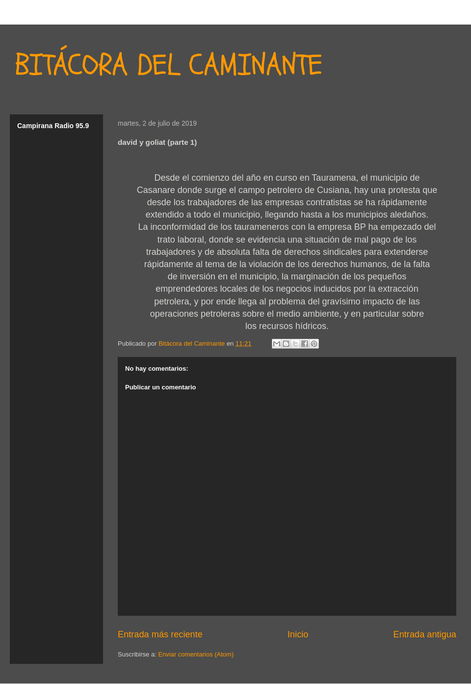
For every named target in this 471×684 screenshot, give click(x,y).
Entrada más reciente (160, 634)
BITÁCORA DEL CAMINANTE (168, 65)
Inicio (298, 634)
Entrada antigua (424, 634)
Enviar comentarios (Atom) (196, 654)
